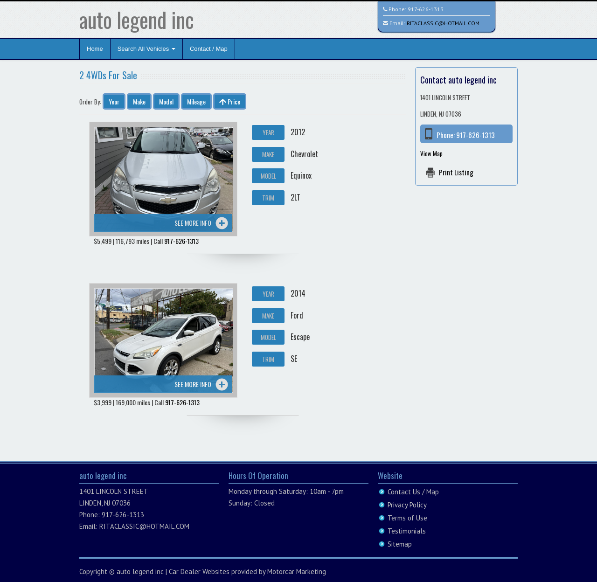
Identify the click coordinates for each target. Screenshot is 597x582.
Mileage (196, 101)
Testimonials (407, 531)
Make (139, 101)
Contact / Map (209, 48)
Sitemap (400, 544)
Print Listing (456, 172)
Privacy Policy (407, 504)
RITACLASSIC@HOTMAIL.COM (443, 23)
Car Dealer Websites (199, 571)
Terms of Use (407, 517)
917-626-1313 (426, 9)
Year (114, 101)
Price (229, 101)
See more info (192, 223)
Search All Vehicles (146, 48)
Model (166, 101)
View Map (431, 153)
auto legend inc (136, 19)
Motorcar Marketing (296, 571)
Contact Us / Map (413, 491)
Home (95, 48)
